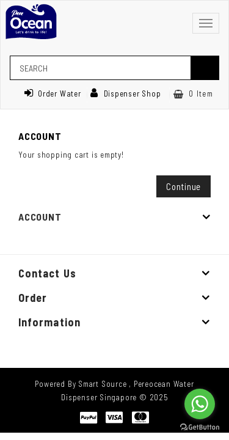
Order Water (52, 93)
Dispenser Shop (125, 93)
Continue (183, 186)
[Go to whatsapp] (199, 404)
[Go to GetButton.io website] (199, 427)
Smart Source (102, 384)
